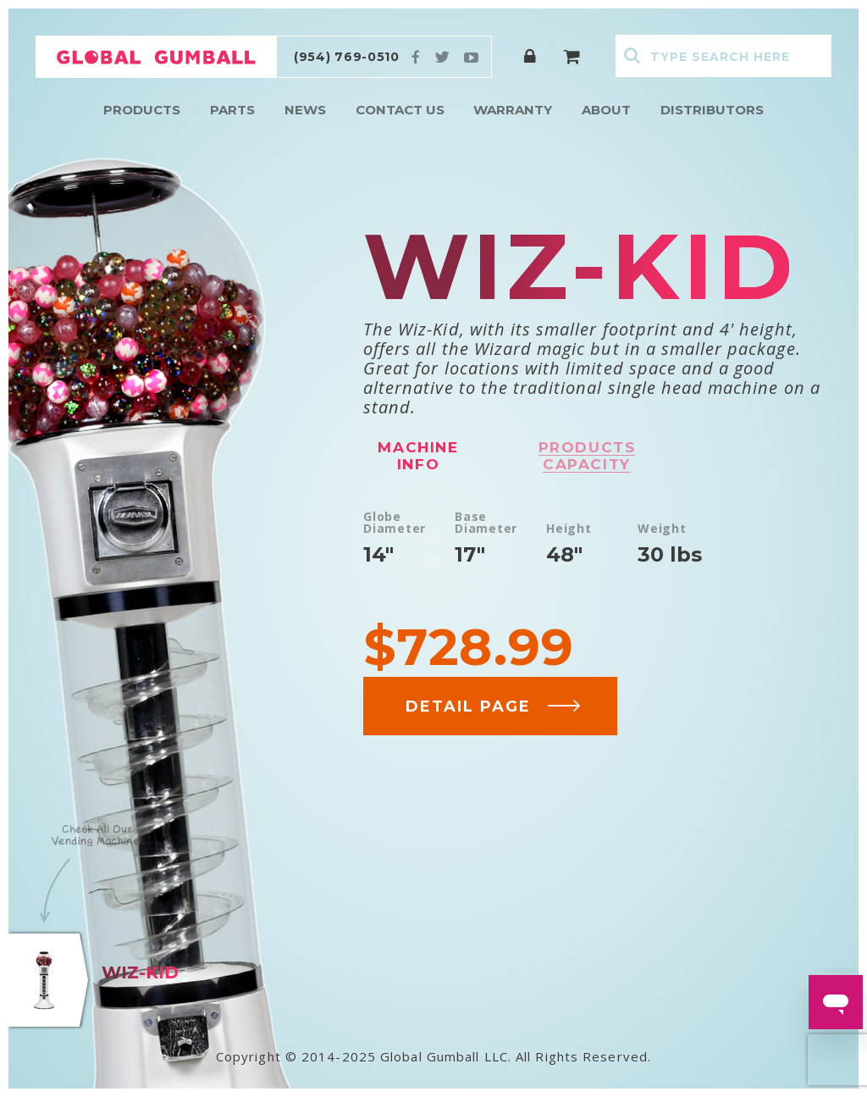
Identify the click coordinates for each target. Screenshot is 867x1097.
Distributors (712, 110)
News (305, 110)
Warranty (512, 110)
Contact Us (400, 110)
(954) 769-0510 (347, 56)
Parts (232, 110)
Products (141, 110)
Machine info (418, 456)
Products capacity (587, 456)
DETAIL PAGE (494, 706)
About (606, 110)
